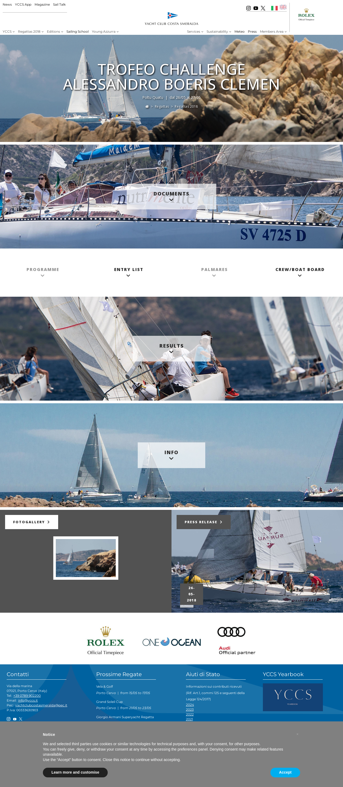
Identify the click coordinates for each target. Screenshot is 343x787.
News (7, 4)
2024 (190, 705)
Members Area (272, 31)
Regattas (162, 106)
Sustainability (217, 31)
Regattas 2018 (29, 31)
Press (252, 31)
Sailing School (77, 31)
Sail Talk (59, 4)
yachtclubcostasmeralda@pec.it (41, 705)
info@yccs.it (28, 700)
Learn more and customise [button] (75, 772)
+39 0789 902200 (27, 696)
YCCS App (23, 4)
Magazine (42, 4)
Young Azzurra (103, 31)
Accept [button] (285, 772)
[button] (297, 734)
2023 (190, 709)
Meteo (239, 31)
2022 (190, 714)
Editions (53, 31)
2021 (189, 719)
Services (193, 31)
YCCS (7, 31)
